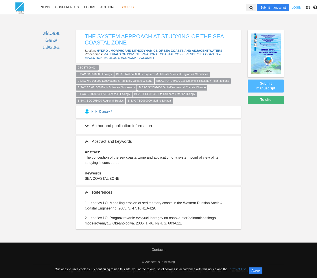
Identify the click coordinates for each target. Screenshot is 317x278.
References (51, 46)
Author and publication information (118, 126)
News (45, 7)
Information (51, 32)
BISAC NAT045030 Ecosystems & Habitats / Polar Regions (192, 80)
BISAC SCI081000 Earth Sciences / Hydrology (106, 87)
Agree (255, 270)
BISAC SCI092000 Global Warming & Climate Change (172, 87)
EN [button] (308, 7)
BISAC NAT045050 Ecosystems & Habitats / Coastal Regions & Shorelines (162, 74)
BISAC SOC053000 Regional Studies (101, 100)
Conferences (67, 7)
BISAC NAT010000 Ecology (95, 74)
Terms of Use (237, 269)
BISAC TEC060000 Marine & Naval (149, 100)
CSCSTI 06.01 (87, 67)
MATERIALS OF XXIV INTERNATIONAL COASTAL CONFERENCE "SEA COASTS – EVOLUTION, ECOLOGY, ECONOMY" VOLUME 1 (152, 55)
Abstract (51, 39)
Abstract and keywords (108, 141)
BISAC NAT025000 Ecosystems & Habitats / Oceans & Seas (115, 80)
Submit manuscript (273, 7)
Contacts (158, 250)
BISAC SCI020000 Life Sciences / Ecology (104, 94)
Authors (107, 7)
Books (89, 7)
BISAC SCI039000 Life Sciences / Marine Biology (164, 94)
